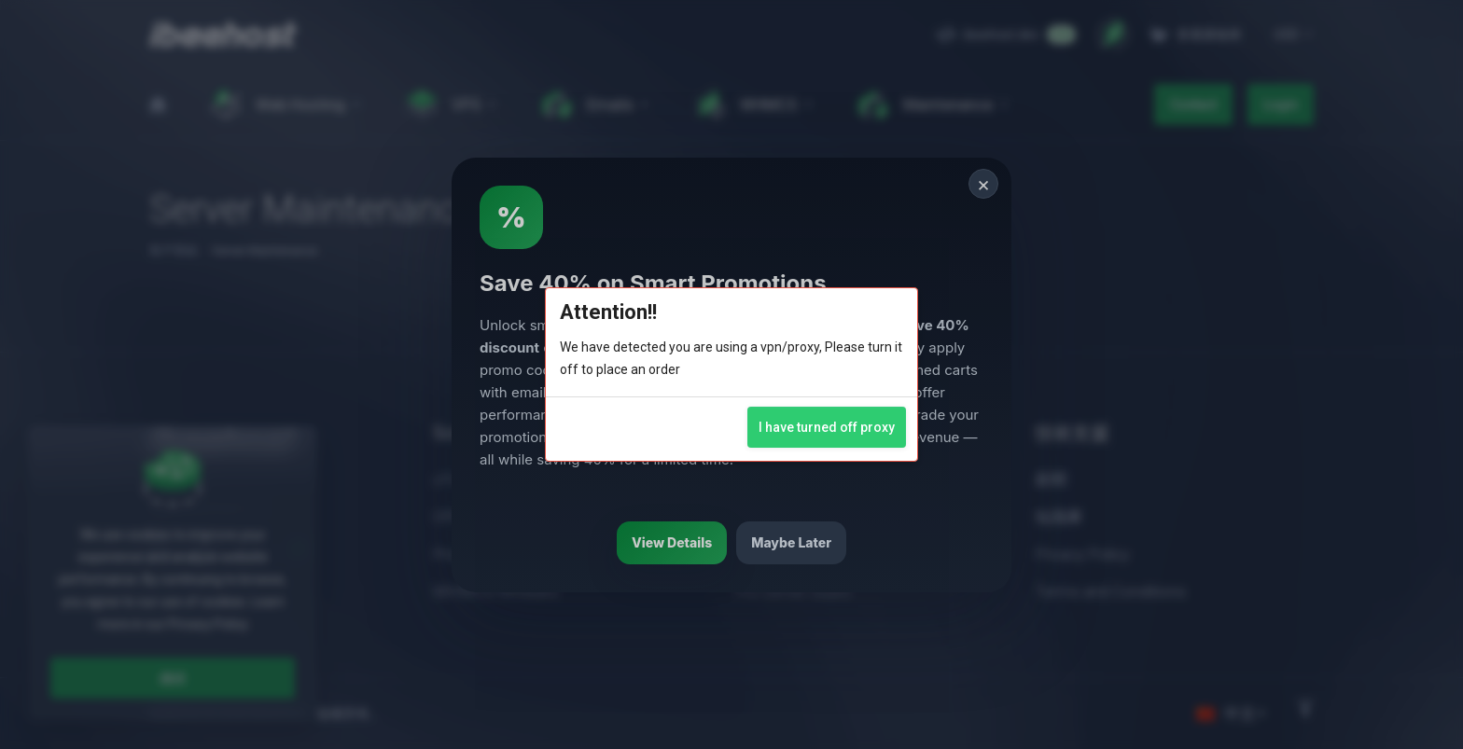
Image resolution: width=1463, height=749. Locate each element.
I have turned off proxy (827, 427)
